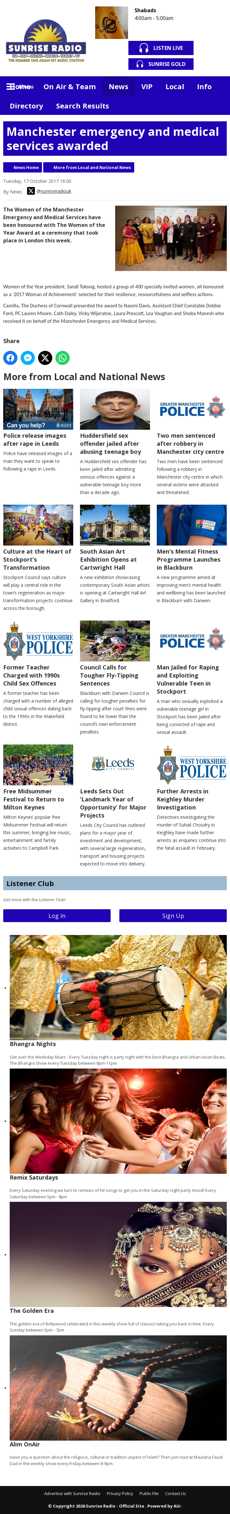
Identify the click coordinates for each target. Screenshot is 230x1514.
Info (204, 86)
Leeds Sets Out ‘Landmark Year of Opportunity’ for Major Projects (115, 781)
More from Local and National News (92, 167)
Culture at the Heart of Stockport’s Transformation (38, 538)
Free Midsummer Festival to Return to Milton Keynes (38, 777)
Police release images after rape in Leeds (38, 418)
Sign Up (173, 916)
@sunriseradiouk (49, 191)
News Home (26, 167)
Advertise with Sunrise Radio (72, 1493)
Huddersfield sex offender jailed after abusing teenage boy (115, 422)
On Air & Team (70, 86)
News (118, 86)
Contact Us (175, 1493)
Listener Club (30, 883)
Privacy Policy (120, 1493)
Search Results (82, 105)
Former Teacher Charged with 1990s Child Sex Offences (38, 654)
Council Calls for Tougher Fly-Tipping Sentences (115, 654)
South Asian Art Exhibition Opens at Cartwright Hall (115, 538)
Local (174, 86)
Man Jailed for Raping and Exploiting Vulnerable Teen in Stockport (192, 658)
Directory (26, 105)
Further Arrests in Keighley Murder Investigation (192, 777)
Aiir (177, 1506)
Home (20, 86)
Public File (149, 1493)
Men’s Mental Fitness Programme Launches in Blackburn (192, 538)
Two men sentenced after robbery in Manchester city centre (192, 422)
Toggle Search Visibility (217, 86)
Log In (56, 916)
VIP (147, 86)
